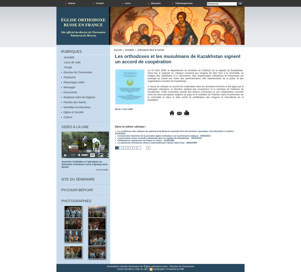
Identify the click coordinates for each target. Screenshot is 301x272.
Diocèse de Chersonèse (76, 72)
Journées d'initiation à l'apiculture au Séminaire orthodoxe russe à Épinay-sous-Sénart (84, 164)
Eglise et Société (72, 112)
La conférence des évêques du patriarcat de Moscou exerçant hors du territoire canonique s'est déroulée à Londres (174, 131)
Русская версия (77, 190)
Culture (66, 117)
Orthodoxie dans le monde (151, 50)
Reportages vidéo (73, 82)
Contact (98, 3)
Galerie (70, 3)
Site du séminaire (78, 179)
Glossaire (154, 3)
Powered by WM (175, 269)
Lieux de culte (72, 62)
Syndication (159, 269)
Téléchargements (183, 3)
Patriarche (68, 77)
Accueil (118, 50)
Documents (69, 92)
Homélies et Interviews (76, 107)
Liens (126, 3)
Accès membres (125, 269)
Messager (68, 87)
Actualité (69, 57)
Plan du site (142, 269)
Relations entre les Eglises (78, 97)
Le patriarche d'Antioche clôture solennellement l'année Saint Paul (149, 143)
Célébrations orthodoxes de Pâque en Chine (138, 140)
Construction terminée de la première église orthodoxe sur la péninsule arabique (156, 136)
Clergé (68, 67)
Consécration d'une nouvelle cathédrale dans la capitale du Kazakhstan (152, 138)
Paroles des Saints (73, 102)
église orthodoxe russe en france (83, 22)
